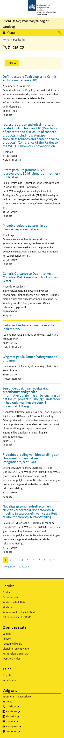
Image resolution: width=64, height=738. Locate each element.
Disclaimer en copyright (16, 648)
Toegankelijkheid (12, 643)
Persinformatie (11, 597)
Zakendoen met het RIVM (17, 617)
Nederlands (9, 680)
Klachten (8, 607)
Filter (11, 63)
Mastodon (20, 731)
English (7, 675)
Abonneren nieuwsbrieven (17, 696)
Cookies (7, 633)
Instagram (21, 726)
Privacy (7, 638)
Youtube (20, 721)
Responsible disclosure (15, 653)
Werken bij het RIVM (14, 602)
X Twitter (20, 707)
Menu (11, 32)
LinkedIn (20, 716)
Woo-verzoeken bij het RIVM (19, 612)
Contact (7, 592)
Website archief (11, 658)
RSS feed (7, 701)
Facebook (20, 711)
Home (6, 39)
